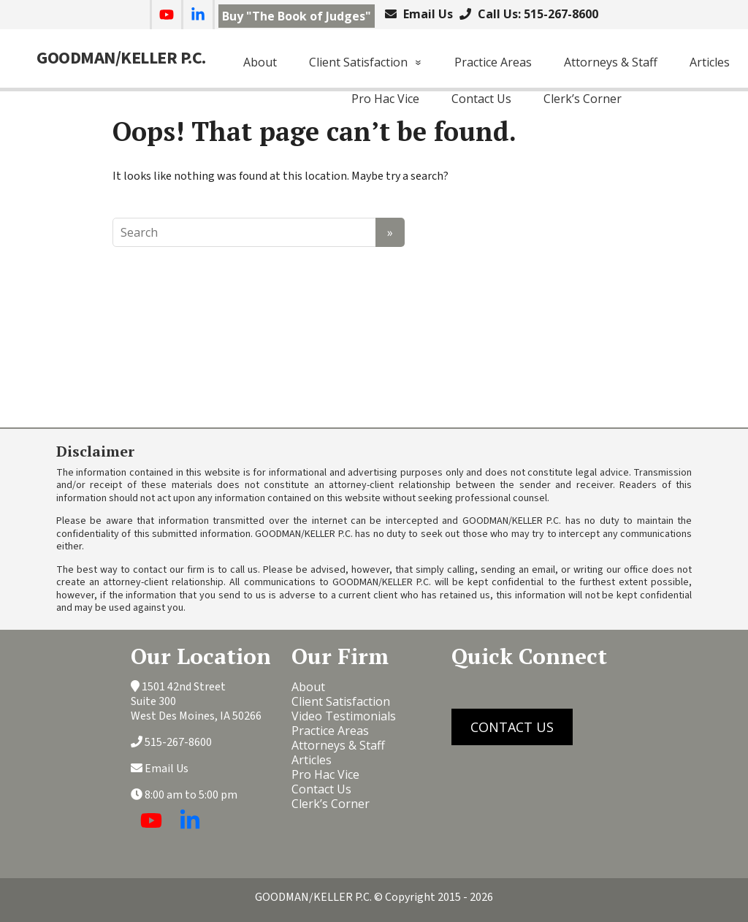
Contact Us (481, 99)
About (260, 62)
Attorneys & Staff (610, 62)
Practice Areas (493, 62)
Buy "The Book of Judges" (296, 16)
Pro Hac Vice (385, 99)
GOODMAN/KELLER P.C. (121, 58)
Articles (710, 62)
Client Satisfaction (358, 62)
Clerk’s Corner (582, 99)
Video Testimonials (343, 716)
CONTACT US (512, 727)
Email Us (426, 14)
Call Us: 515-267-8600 (536, 14)
